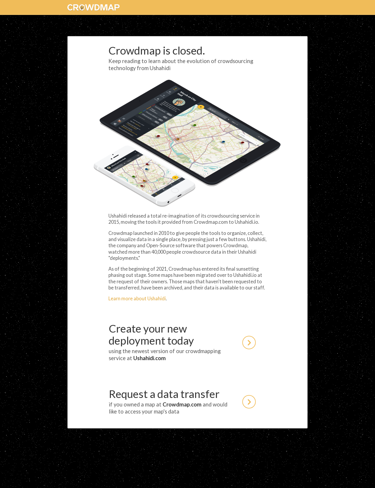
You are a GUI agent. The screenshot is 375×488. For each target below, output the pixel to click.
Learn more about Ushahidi (137, 298)
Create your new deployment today (182, 342)
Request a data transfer (182, 401)
